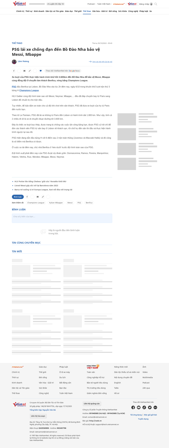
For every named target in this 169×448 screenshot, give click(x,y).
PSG (14, 87)
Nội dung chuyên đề (123, 377)
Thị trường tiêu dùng (96, 388)
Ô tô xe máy (64, 372)
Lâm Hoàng (23, 61)
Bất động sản (65, 382)
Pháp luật (143, 11)
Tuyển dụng (143, 419)
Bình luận (18, 197)
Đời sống (113, 11)
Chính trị (20, 11)
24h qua (146, 388)
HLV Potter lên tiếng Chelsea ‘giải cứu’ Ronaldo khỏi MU (40, 181)
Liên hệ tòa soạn (38, 416)
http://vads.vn (95, 421)
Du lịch (62, 377)
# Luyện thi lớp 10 (56, 4)
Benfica (89, 202)
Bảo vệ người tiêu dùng (97, 382)
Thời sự (28, 11)
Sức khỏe (122, 11)
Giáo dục (69, 11)
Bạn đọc (63, 388)
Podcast (91, 4)
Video (145, 372)
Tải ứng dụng (136, 415)
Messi (70, 202)
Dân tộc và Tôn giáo (55, 11)
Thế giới (78, 11)
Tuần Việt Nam (103, 4)
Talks (116, 388)
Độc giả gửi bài (150, 415)
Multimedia (148, 377)
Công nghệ (133, 11)
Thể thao (87, 11)
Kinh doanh (39, 11)
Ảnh (144, 367)
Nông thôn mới (121, 367)
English (117, 382)
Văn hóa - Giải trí (99, 11)
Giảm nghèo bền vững (97, 393)
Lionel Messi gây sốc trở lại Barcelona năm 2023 (36, 185)
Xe (150, 11)
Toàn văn (91, 372)
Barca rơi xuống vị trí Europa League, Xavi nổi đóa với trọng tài (43, 189)
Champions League (29, 90)
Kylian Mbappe (56, 202)
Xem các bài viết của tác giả (102, 62)
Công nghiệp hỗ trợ (95, 377)
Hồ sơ (116, 393)
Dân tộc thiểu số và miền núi (127, 372)
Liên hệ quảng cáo (92, 403)
